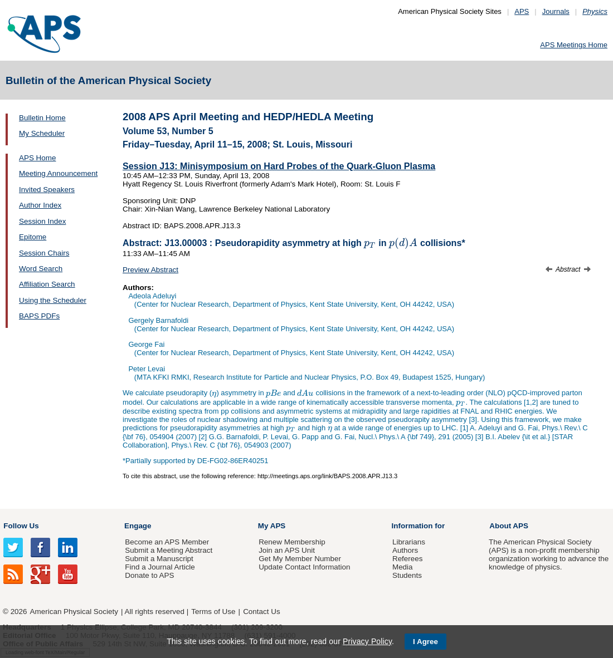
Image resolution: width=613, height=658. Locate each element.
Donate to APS (149, 575)
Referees (407, 558)
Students (407, 575)
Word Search (40, 268)
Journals (556, 11)
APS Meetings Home (573, 45)
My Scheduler (42, 133)
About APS (508, 526)
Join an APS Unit (287, 550)
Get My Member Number (300, 558)
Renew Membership (292, 542)
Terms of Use (213, 611)
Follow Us (20, 526)
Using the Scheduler (52, 300)
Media (402, 567)
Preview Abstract (150, 270)
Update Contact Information (304, 567)
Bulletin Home (42, 118)
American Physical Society (74, 611)
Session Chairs (44, 253)
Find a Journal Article (159, 567)
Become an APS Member (167, 542)
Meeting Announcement (58, 173)
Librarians (408, 542)
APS (521, 11)
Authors (405, 550)
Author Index (40, 205)
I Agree (425, 641)
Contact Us (261, 611)
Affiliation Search (47, 284)
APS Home (37, 158)
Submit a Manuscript (159, 558)
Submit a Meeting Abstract (168, 550)
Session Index (42, 221)
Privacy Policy (367, 641)
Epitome (32, 237)
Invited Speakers (47, 189)
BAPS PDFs (39, 316)
